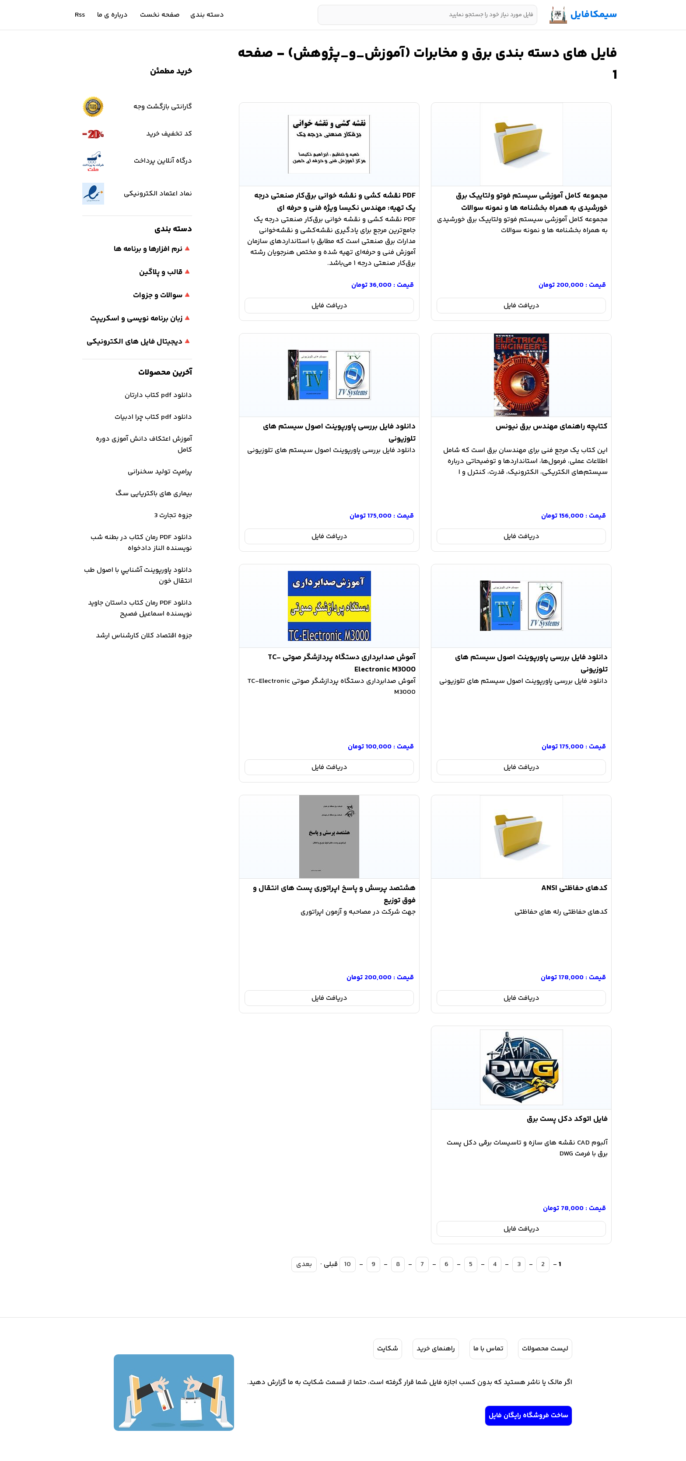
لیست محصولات (545, 1348)
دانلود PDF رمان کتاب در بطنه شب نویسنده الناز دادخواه (141, 543)
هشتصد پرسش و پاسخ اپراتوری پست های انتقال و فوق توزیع (334, 892)
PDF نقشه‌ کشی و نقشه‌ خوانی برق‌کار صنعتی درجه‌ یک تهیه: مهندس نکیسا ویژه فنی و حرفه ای (335, 200)
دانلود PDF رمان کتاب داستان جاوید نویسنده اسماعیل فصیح (140, 608)
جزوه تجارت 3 (173, 515)
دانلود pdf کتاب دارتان (158, 395)
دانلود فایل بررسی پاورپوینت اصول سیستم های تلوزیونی (339, 431)
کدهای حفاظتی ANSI (574, 888)
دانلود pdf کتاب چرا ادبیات (153, 417)
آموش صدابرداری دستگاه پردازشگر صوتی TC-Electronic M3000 (342, 661)
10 (347, 1264)
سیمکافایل (593, 14)
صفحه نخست (160, 15)
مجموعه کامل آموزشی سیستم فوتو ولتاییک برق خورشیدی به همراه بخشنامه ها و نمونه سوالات (532, 200)
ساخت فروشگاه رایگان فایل (528, 1415)
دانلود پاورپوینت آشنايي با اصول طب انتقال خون (138, 576)
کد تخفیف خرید (137, 134)
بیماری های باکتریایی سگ (154, 493)
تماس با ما (488, 1348)
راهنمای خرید (435, 1348)
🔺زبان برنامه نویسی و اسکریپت (141, 319)
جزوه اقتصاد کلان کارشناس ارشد (144, 635)
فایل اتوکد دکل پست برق (567, 1119)
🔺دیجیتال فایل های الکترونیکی (139, 342)
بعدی (304, 1264)
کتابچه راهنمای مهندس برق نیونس (552, 427)
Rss (80, 15)
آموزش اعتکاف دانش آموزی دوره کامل (144, 445)
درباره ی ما (112, 15)
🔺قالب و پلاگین (165, 272)
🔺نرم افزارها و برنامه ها (153, 249)
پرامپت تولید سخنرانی (160, 471)
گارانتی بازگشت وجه (137, 107)
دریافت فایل (521, 305)
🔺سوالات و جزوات (162, 295)
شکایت (387, 1348)
